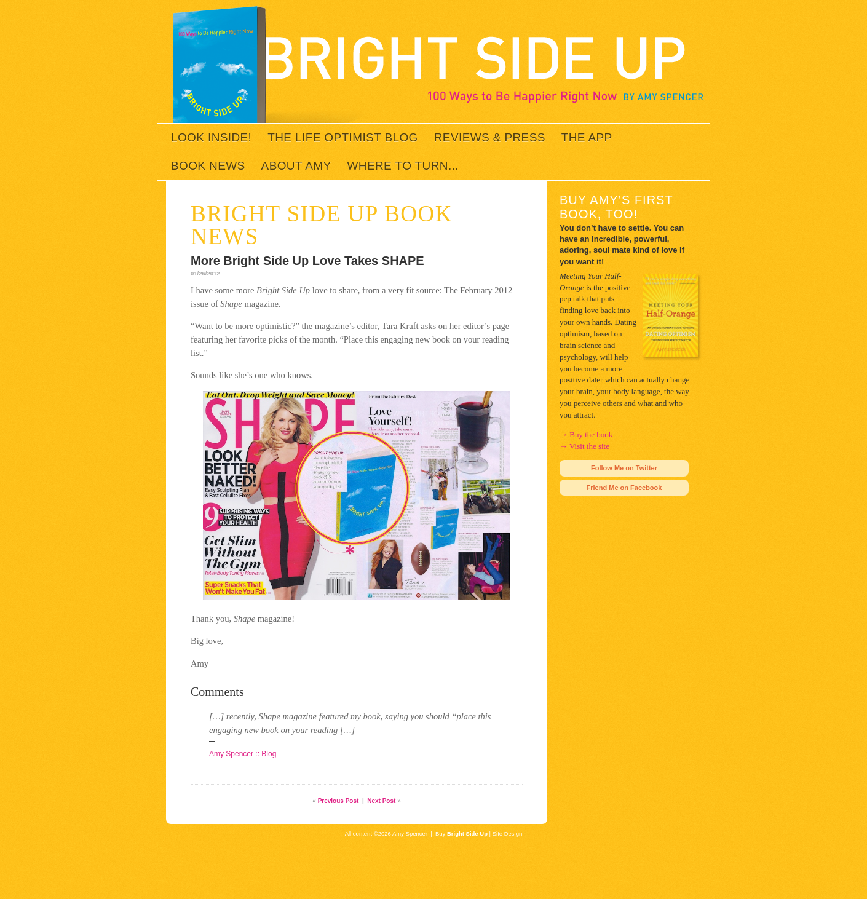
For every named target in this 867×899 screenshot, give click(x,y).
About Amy (296, 165)
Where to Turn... (403, 165)
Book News (208, 165)
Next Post (381, 801)
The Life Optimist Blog (342, 137)
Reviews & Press (489, 137)
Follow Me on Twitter (624, 468)
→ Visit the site (584, 446)
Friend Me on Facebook (624, 487)
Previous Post (338, 801)
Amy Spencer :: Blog (242, 754)
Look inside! (211, 137)
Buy (461, 833)
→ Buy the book (586, 434)
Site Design (508, 833)
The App (586, 137)
